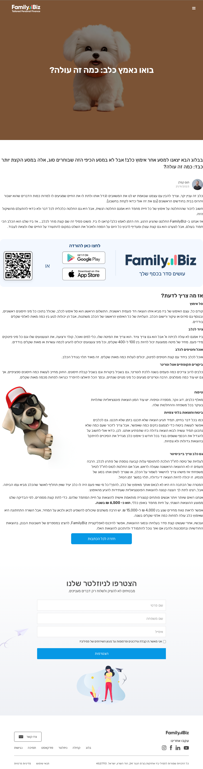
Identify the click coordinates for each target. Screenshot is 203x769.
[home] (26, 8)
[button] (194, 8)
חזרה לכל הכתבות (101, 539)
